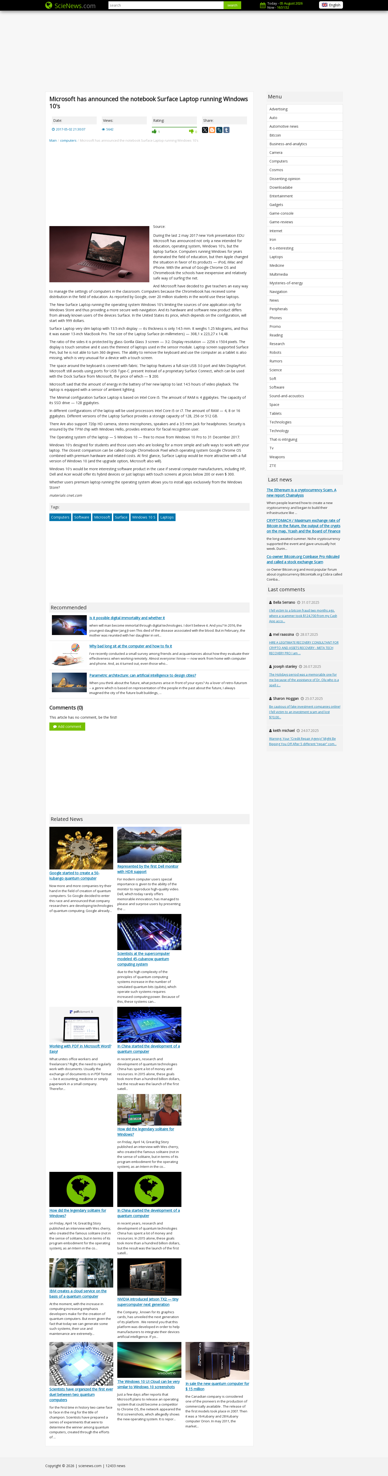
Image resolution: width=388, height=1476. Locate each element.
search (232, 5)
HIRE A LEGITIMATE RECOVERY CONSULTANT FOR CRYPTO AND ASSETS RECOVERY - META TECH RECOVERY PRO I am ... (304, 647)
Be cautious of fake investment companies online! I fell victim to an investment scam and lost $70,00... (304, 711)
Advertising (278, 109)
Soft (272, 378)
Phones (275, 317)
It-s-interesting (281, 248)
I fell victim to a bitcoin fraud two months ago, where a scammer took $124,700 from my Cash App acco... (303, 615)
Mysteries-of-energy (286, 283)
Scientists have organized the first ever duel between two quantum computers (81, 1394)
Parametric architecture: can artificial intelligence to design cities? (142, 675)
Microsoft (102, 517)
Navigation (278, 291)
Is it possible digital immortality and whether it (127, 617)
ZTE (272, 465)
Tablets (275, 413)
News (274, 300)
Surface (121, 517)
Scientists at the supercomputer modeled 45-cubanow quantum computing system (143, 959)
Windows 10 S (143, 517)
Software (81, 517)
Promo (275, 326)
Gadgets (276, 204)
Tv (271, 448)
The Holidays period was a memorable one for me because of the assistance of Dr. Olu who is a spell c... (304, 679)
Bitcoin (275, 135)
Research (277, 343)
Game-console (281, 213)
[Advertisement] (194, 50)
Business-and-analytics (288, 143)
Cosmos (276, 169)
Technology (279, 430)
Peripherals (278, 308)
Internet (275, 230)
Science (275, 369)
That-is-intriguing (283, 439)
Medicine (276, 265)
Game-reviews (281, 221)
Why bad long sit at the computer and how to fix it (130, 646)
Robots (275, 352)
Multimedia (278, 274)
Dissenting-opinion (284, 178)
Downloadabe (281, 187)
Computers (60, 517)
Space (274, 404)
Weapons (277, 456)
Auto (273, 117)
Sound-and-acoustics (286, 395)
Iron (272, 239)
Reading (276, 335)
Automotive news (283, 126)
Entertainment (281, 196)
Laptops (167, 517)
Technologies (280, 422)
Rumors (275, 361)
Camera (275, 152)
